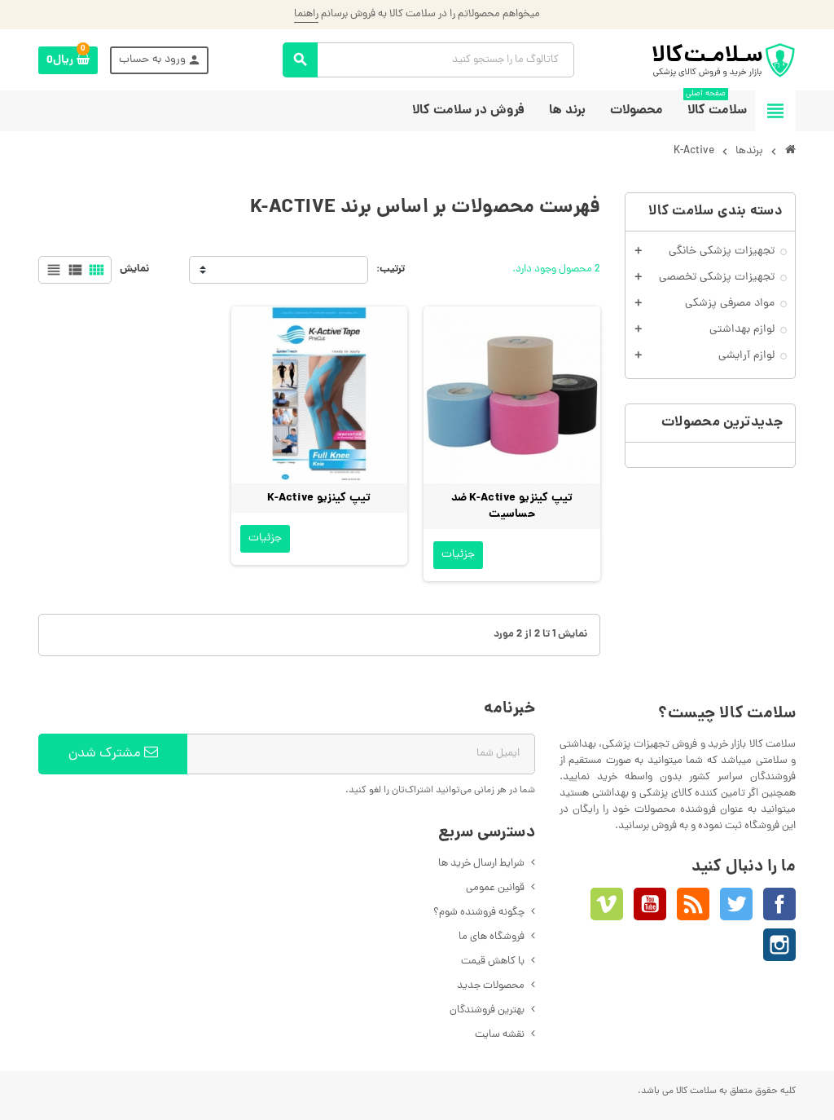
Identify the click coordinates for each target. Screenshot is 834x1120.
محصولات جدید (491, 986)
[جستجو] (428, 59)
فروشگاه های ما (492, 937)
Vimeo (606, 904)
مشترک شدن (113, 754)
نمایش (134, 269)
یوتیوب (650, 904)
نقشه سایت (500, 1035)
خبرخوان (693, 904)
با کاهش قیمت (493, 961)
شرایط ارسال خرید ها (481, 863)
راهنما (306, 14)
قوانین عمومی (495, 888)
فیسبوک (779, 904)
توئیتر (736, 904)
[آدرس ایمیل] (361, 754)
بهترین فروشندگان (487, 1010)
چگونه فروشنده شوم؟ (479, 912)
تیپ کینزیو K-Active (319, 498)
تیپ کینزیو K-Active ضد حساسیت (512, 506)
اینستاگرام (779, 944)
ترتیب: (390, 269)
